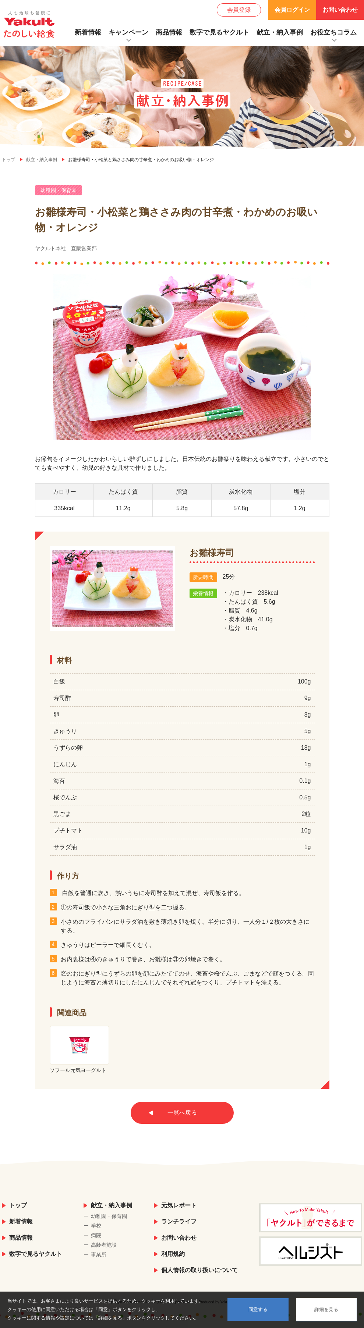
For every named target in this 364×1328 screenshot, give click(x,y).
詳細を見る (326, 1309)
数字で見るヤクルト (219, 32)
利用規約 (173, 1254)
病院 (96, 1235)
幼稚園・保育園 (109, 1216)
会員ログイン (292, 10)
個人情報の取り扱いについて (199, 1270)
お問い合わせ (340, 10)
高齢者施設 (104, 1245)
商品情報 (169, 32)
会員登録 (239, 10)
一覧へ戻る (182, 1112)
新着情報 (88, 32)
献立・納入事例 (280, 32)
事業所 (98, 1254)
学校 (96, 1226)
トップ (18, 1205)
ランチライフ (179, 1221)
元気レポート (179, 1205)
